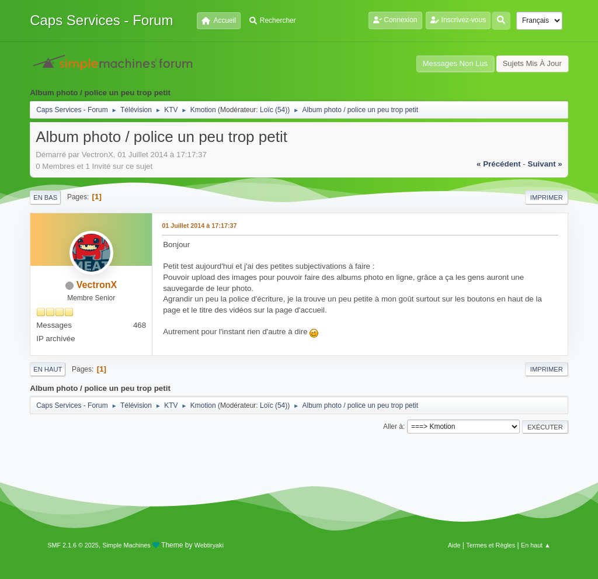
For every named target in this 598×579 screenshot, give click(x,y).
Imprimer (546, 197)
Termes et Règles (490, 545)
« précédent (499, 164)
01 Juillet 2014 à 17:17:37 (199, 225)
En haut (47, 369)
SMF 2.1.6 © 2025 (73, 545)
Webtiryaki (209, 545)
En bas (45, 197)
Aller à (393, 426)
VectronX (97, 285)
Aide (454, 545)
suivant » (545, 164)
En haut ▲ (536, 545)
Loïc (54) (273, 110)
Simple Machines (127, 545)
